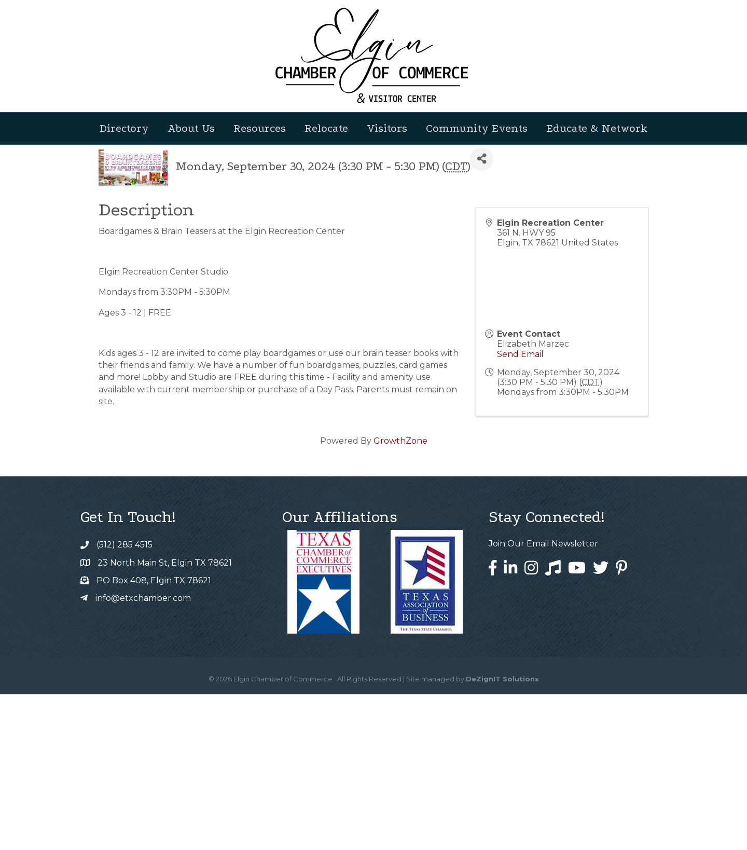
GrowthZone (400, 596)
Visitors (387, 128)
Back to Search (127, 297)
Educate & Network (596, 128)
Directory (124, 128)
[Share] (481, 314)
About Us (191, 128)
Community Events (477, 128)
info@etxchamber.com (143, 754)
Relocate (326, 128)
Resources (259, 128)
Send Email (520, 510)
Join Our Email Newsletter (543, 699)
